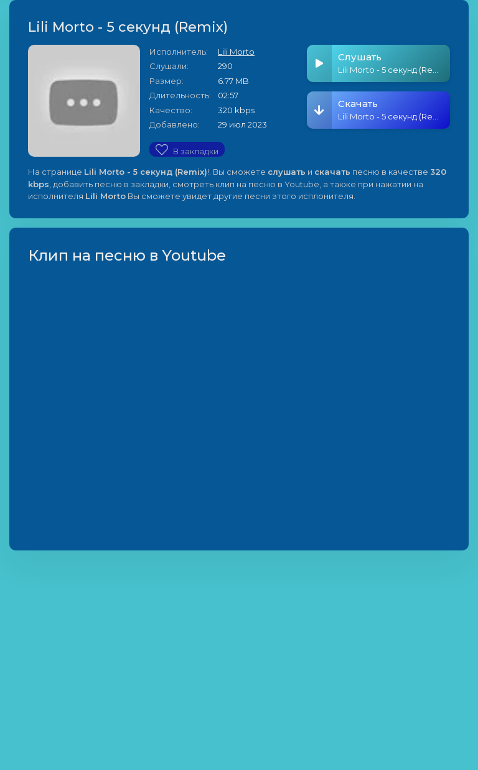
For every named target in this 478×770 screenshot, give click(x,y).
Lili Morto (236, 52)
